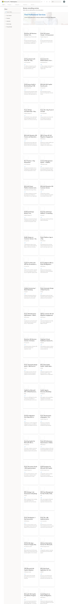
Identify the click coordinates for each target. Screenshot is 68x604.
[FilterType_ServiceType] (5, 24)
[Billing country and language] (56, 2)
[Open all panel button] (4, 4)
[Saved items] (47, 1)
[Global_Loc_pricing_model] (5, 26)
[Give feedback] (42, 1)
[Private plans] (49, 1)
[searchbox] (14, 12)
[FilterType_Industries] (5, 21)
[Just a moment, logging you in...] (64, 2)
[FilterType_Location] (5, 15)
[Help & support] (44, 1)
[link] (30, 39)
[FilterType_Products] (5, 18)
